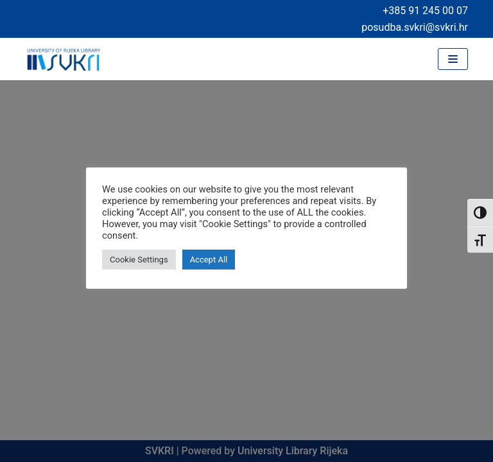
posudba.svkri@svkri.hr (414, 27)
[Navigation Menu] (453, 59)
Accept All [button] (209, 259)
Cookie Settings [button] (139, 259)
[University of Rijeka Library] (63, 59)
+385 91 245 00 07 (425, 10)
